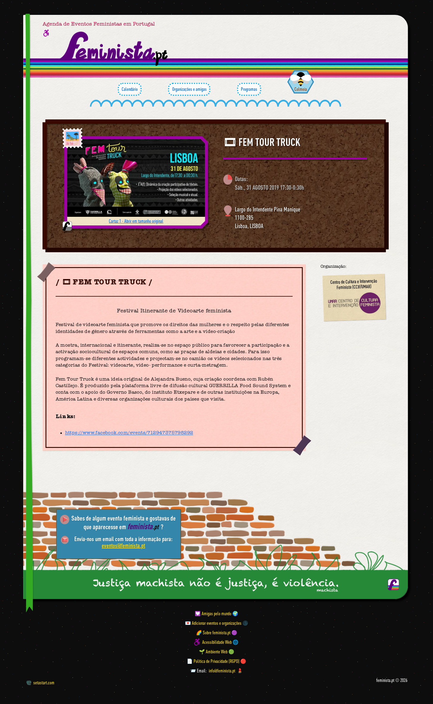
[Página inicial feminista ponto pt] (114, 49)
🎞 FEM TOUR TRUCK (261, 142)
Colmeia (300, 89)
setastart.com (40, 682)
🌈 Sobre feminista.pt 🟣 (216, 632)
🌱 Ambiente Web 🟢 (216, 651)
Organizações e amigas (189, 89)
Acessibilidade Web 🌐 (220, 642)
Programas (249, 89)
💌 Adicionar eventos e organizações (213, 623)
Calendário (129, 89)
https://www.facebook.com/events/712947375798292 (129, 433)
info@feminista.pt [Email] (222, 670)
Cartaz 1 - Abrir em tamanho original (136, 221)
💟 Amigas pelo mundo (213, 613)
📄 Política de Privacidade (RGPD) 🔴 (216, 661)
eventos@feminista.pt (123, 545)
